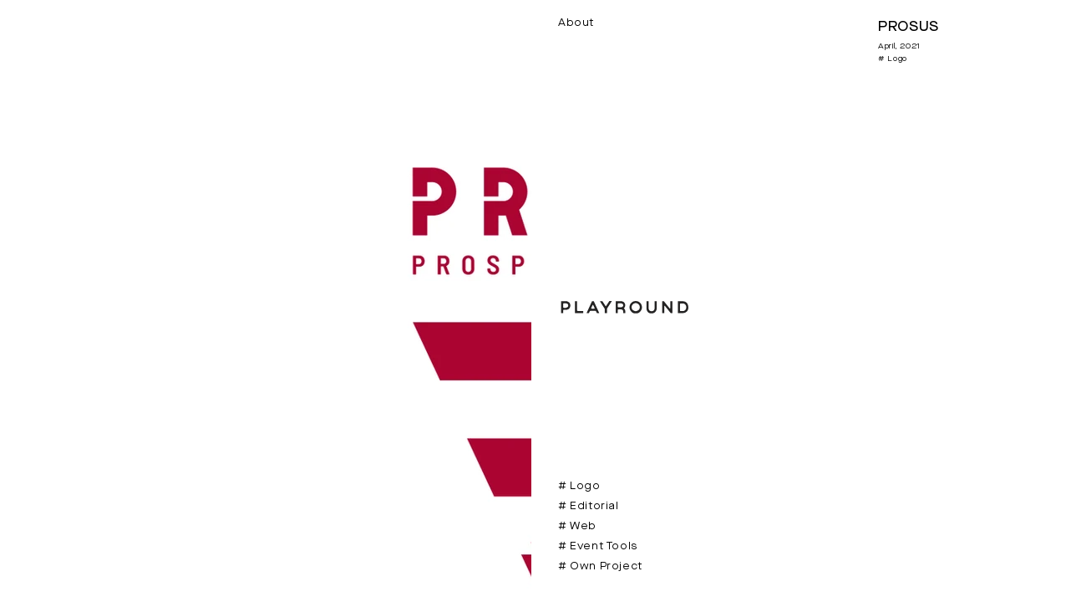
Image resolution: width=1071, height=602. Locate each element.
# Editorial (588, 506)
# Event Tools (597, 546)
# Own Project (600, 566)
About (576, 23)
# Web (577, 526)
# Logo (579, 486)
